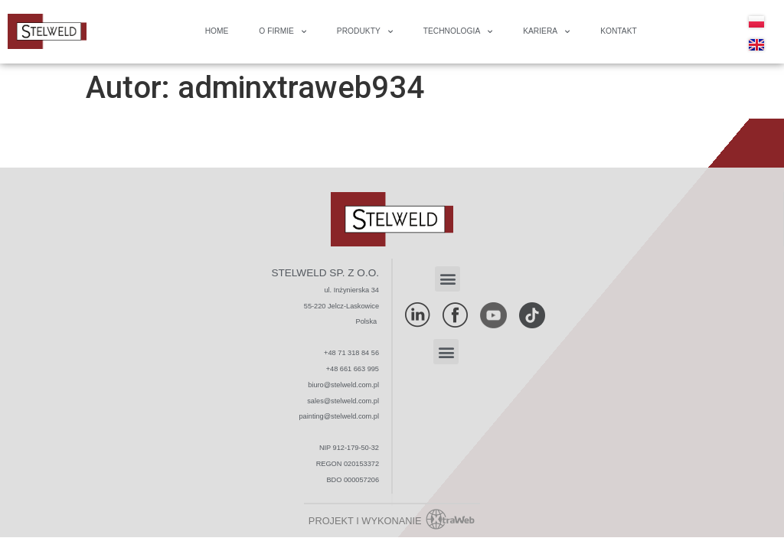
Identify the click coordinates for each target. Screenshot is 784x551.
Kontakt (618, 31)
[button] (447, 279)
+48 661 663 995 (352, 369)
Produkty (365, 31)
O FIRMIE (282, 31)
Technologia (458, 31)
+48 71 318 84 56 (351, 353)
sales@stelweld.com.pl (343, 401)
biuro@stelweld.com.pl (343, 385)
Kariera (546, 31)
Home (217, 31)
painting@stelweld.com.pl (339, 416)
